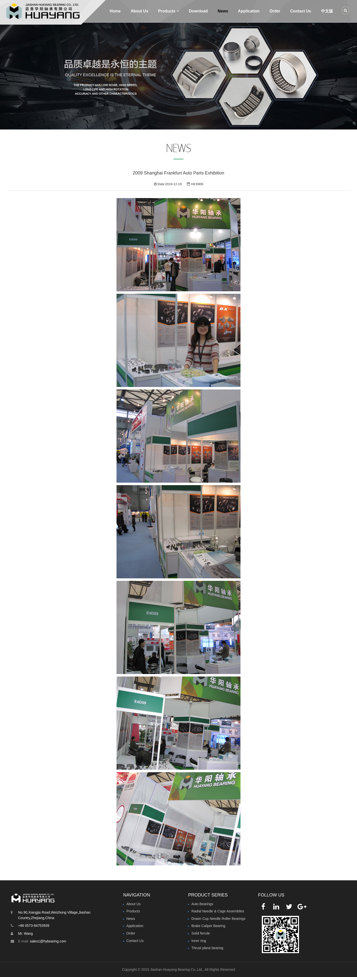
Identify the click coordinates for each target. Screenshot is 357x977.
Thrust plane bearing (207, 948)
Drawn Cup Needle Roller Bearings (218, 919)
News (223, 11)
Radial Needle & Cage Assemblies (217, 911)
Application (249, 11)
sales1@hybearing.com (48, 941)
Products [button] (168, 11)
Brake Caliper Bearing (208, 926)
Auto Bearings (202, 904)
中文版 (327, 11)
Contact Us (300, 11)
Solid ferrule (200, 933)
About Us (139, 11)
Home (115, 11)
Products (133, 911)
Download (198, 11)
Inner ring (198, 941)
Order (274, 11)
